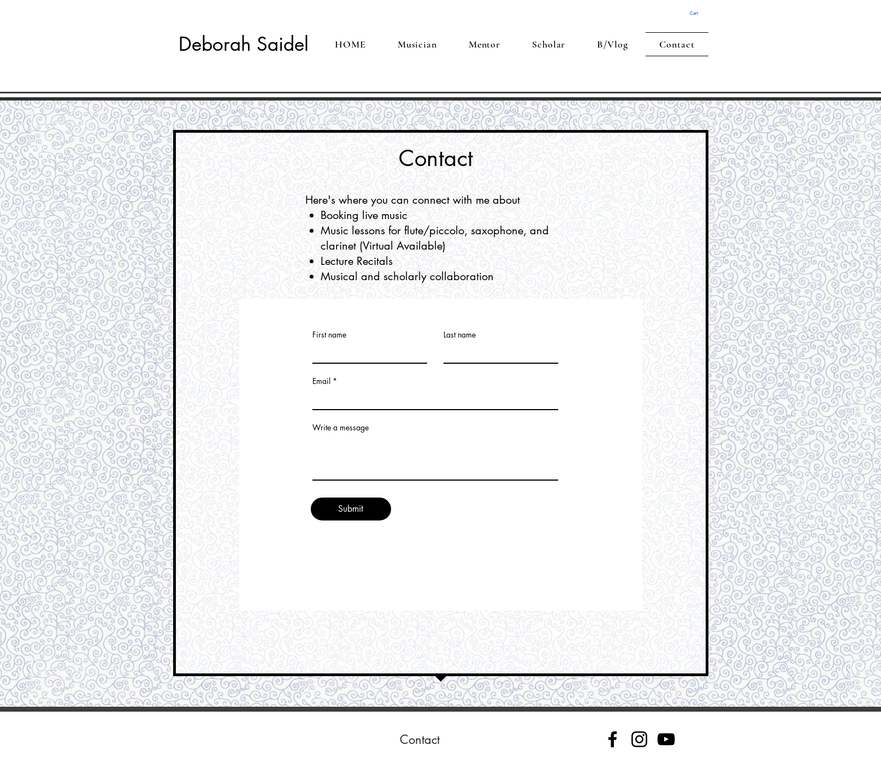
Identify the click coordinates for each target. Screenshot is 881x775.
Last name (460, 335)
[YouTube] (666, 739)
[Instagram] (639, 739)
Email (321, 381)
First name (329, 335)
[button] (698, 13)
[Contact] (420, 739)
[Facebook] (612, 739)
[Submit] (351, 509)
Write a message (340, 427)
